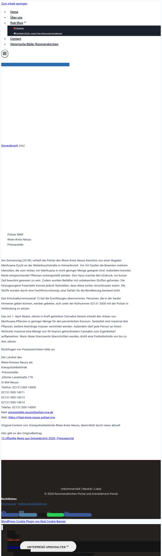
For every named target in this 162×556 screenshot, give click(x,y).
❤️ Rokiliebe (19, 28)
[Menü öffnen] (4, 54)
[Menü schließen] (2, 527)
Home (14, 12)
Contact (15, 38)
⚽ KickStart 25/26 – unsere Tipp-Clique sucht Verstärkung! (38, 33)
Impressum (8, 504)
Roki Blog (13, 547)
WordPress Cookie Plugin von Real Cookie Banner (33, 521)
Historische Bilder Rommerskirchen (34, 44)
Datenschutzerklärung (32, 504)
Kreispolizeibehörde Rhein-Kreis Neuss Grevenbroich (35, 64)
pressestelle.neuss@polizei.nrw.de (30, 412)
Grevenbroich (9, 145)
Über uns (16, 17)
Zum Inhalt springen (14, 3)
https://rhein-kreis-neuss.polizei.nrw (32, 417)
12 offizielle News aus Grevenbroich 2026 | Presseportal (37, 438)
